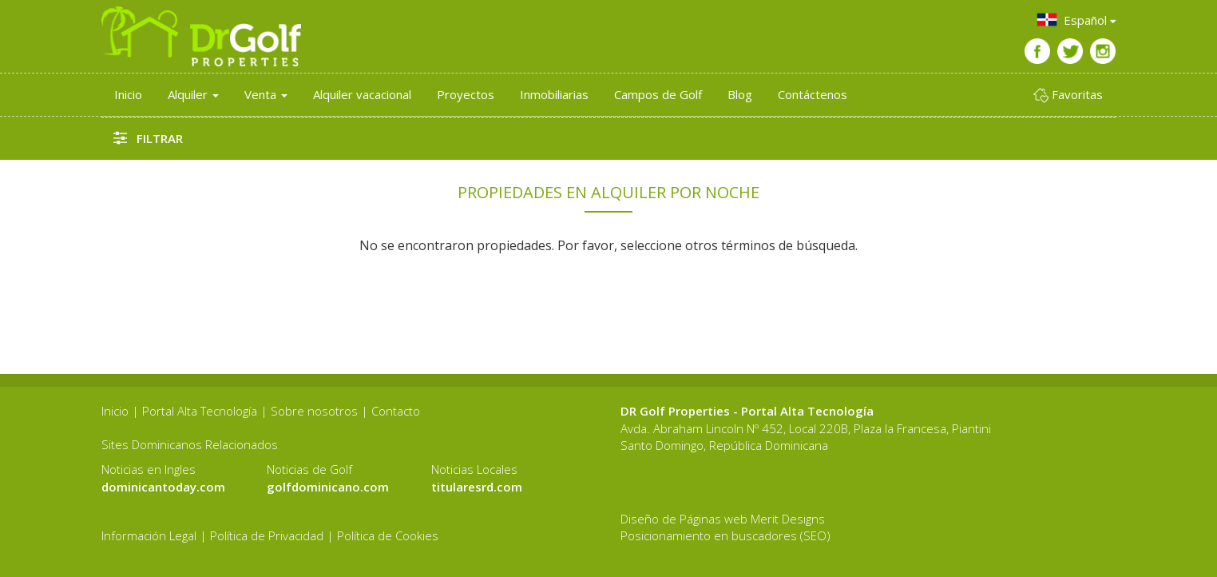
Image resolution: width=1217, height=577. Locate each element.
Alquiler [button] (193, 94)
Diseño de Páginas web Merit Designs (722, 519)
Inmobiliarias (554, 94)
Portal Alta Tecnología (199, 411)
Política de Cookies (387, 535)
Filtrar (148, 137)
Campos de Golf (658, 94)
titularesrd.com (476, 487)
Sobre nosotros (314, 411)
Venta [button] (265, 94)
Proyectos (465, 94)
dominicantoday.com (163, 487)
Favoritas (1068, 94)
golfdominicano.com (328, 487)
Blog (739, 94)
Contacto (395, 411)
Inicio (128, 94)
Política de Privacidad (266, 535)
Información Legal (148, 535)
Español (1075, 19)
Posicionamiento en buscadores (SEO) (725, 535)
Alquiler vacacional (362, 94)
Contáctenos (812, 94)
